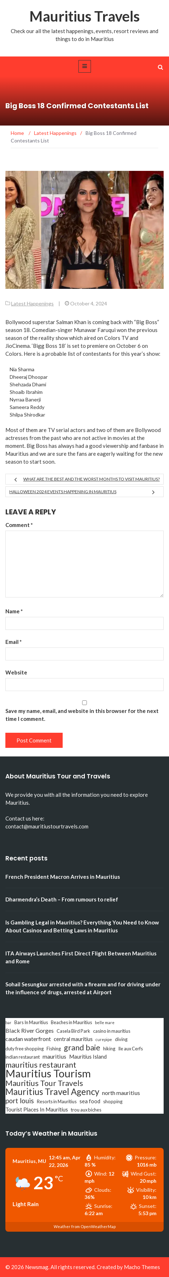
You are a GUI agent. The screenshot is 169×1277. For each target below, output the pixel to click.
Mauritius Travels (84, 16)
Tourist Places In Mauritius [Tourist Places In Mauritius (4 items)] (36, 1109)
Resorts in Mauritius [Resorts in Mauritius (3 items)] (57, 1101)
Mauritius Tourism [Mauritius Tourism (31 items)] (48, 1073)
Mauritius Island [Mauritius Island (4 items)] (88, 1057)
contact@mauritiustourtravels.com (46, 826)
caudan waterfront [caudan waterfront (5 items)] (28, 1038)
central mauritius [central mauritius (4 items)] (73, 1039)
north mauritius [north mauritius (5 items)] (121, 1092)
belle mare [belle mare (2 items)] (105, 1022)
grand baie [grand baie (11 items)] (82, 1047)
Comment (19, 525)
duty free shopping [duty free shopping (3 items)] (24, 1048)
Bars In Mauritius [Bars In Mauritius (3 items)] (31, 1022)
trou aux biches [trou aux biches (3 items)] (86, 1110)
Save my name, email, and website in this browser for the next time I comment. (82, 715)
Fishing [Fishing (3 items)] (54, 1048)
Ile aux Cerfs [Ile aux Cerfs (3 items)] (130, 1048)
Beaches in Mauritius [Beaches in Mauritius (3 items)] (71, 1022)
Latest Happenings (32, 303)
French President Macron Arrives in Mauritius (62, 876)
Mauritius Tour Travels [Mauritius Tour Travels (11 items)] (44, 1083)
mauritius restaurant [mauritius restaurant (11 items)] (40, 1065)
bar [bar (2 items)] (8, 1022)
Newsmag (36, 1267)
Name (14, 611)
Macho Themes (142, 1267)
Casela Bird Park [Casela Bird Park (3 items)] (73, 1031)
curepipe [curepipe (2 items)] (104, 1039)
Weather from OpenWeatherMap (85, 1226)
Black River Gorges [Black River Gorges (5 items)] (29, 1030)
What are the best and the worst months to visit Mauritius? (91, 479)
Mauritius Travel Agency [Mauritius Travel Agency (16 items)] (52, 1092)
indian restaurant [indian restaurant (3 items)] (22, 1057)
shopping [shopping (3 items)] (112, 1101)
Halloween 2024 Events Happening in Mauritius (62, 491)
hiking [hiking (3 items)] (109, 1048)
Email (13, 641)
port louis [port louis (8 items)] (19, 1101)
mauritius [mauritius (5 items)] (54, 1056)
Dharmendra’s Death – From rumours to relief (61, 899)
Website (16, 672)
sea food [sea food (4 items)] (89, 1101)
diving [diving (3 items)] (121, 1039)
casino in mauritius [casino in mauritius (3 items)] (111, 1031)
